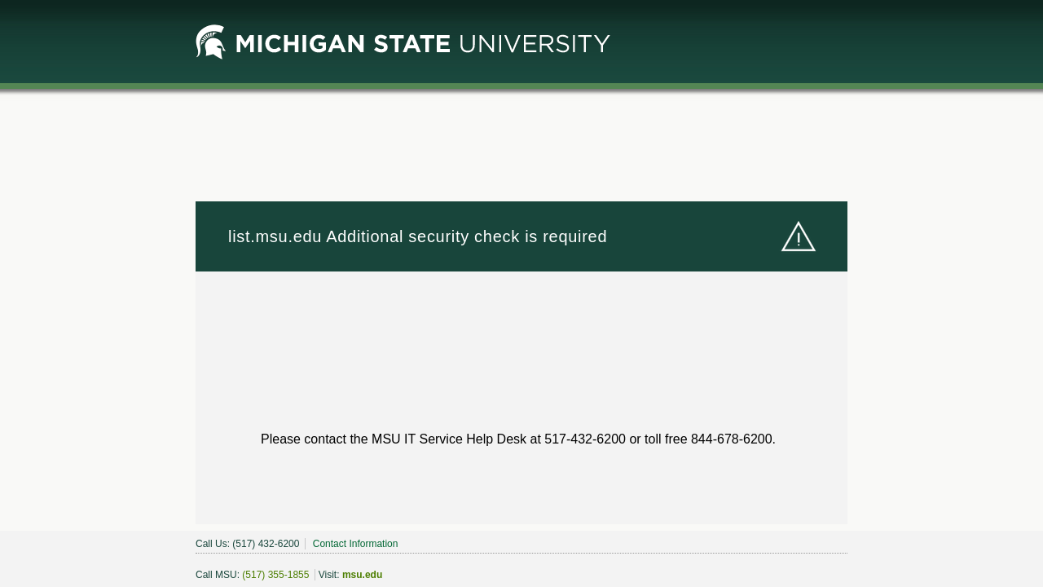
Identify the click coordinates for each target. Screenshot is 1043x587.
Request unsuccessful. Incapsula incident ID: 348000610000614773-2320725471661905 (521, 293)
